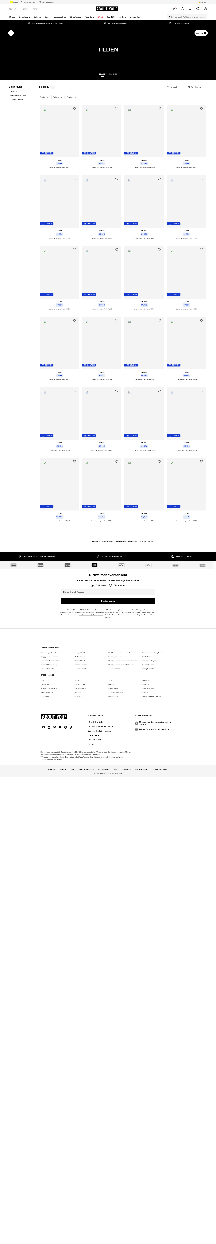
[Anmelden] (182, 8)
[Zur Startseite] (107, 8)
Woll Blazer (147, 807)
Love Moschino (148, 838)
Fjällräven (79, 846)
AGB (115, 916)
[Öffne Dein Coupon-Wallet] (174, 8)
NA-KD (111, 834)
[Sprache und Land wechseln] (202, 2)
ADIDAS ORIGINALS (49, 838)
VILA (110, 830)
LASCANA (45, 834)
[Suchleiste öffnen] (168, 17)
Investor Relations (86, 916)
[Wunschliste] (197, 8)
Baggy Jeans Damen (49, 807)
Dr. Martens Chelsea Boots (119, 803)
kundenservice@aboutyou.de (91, 776)
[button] (175, 87)
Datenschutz (103, 916)
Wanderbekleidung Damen (153, 803)
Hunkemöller (113, 846)
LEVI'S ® (145, 834)
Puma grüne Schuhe (116, 807)
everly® (78, 830)
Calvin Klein (113, 838)
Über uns (52, 916)
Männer (24, 9)
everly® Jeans (114, 819)
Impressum (126, 916)
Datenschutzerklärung (68, 773)
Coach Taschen (81, 815)
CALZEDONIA (80, 838)
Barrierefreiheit (141, 916)
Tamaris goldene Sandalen (52, 803)
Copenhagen (80, 834)
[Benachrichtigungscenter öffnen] (190, 8)
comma (78, 842)
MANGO (145, 830)
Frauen (12, 9)
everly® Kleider (148, 819)
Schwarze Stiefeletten (50, 811)
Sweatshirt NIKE (48, 819)
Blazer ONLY (80, 811)
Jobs (72, 916)
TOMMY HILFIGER (115, 842)
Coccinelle (45, 846)
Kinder (36, 9)
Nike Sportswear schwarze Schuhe (122, 811)
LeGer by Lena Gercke (151, 846)
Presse (63, 916)
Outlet (14, 2)
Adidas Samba (148, 815)
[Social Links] (43, 874)
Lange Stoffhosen (82, 803)
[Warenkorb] (205, 8)
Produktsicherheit (160, 916)
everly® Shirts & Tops (49, 815)
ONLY (43, 830)
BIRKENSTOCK (47, 842)
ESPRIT (145, 842)
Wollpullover (80, 807)
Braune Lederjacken (150, 811)
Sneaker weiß (80, 819)
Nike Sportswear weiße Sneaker (121, 815)
